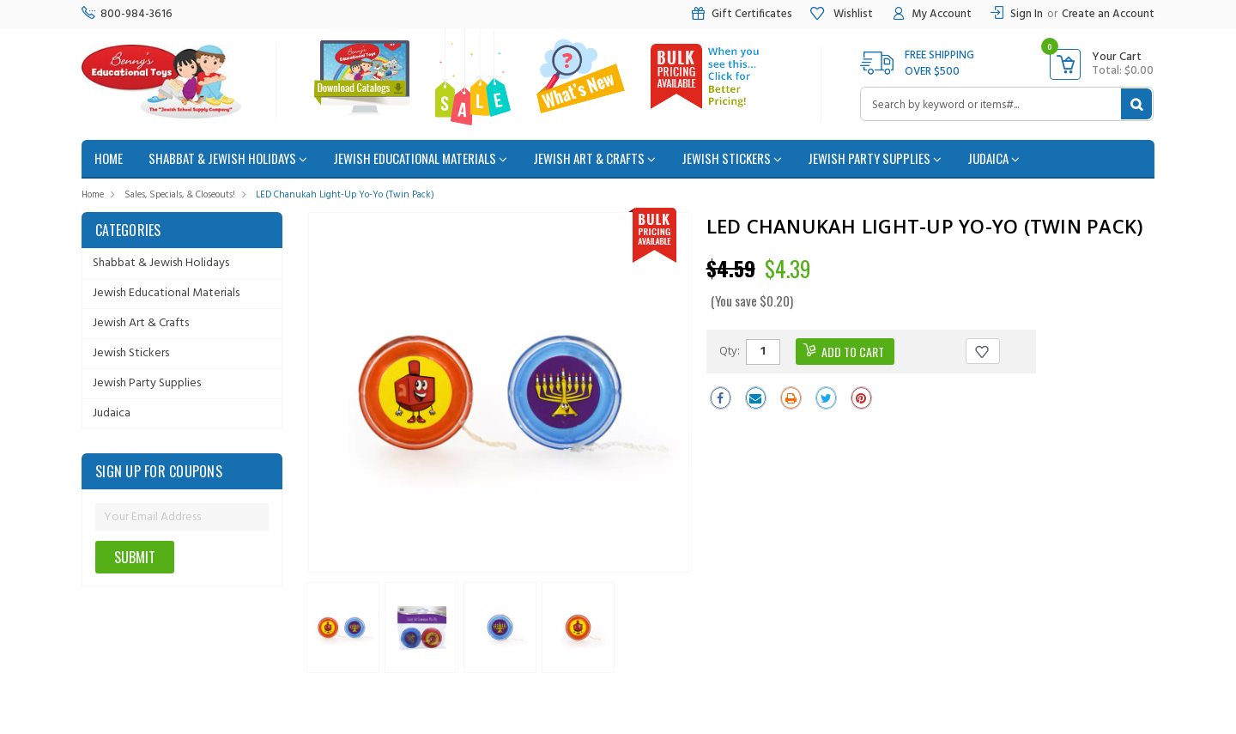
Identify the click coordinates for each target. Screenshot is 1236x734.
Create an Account (1108, 14)
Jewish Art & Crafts (594, 158)
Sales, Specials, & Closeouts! (179, 195)
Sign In (1026, 14)
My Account (931, 14)
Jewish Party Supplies (875, 158)
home (108, 158)
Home (93, 195)
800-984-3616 (127, 14)
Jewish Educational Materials (420, 158)
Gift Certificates (741, 14)
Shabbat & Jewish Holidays (227, 158)
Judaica (993, 158)
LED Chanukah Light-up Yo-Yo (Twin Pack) (345, 195)
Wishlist (841, 14)
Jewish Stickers (732, 158)
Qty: (729, 350)
